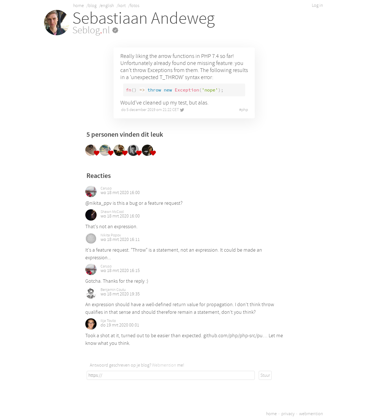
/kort (121, 5)
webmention (311, 414)
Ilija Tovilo (108, 321)
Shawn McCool (112, 212)
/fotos (133, 5)
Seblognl (95, 30)
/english (106, 5)
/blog (91, 5)
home (78, 5)
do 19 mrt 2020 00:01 (120, 325)
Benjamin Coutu (113, 290)
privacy (288, 414)
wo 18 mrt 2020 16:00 (120, 192)
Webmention (164, 365)
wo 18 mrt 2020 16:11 (120, 239)
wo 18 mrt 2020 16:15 (120, 270)
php (244, 109)
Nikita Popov (111, 235)
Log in (317, 5)
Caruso (106, 188)
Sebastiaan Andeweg (143, 18)
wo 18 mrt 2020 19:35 (120, 294)
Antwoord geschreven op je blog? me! (137, 365)
